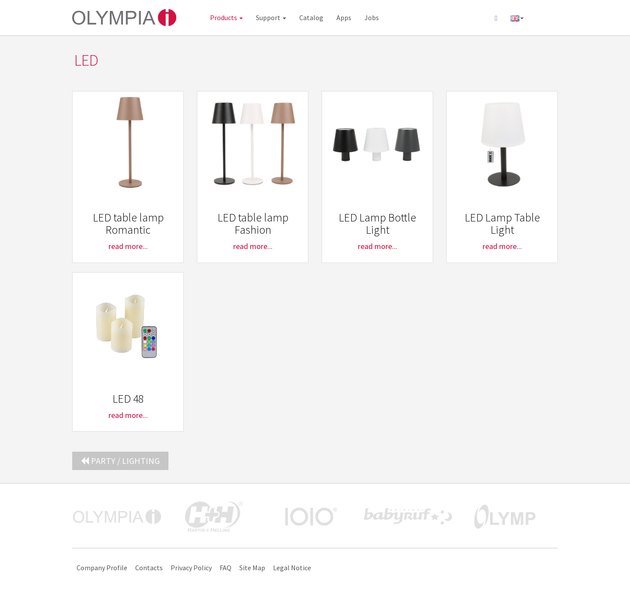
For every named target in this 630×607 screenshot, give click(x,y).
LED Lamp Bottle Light (377, 223)
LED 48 (128, 398)
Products (226, 17)
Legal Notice (292, 567)
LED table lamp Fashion (252, 223)
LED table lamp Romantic (128, 223)
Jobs (371, 17)
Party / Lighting (120, 460)
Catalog (311, 17)
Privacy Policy (191, 567)
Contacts (149, 567)
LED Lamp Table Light (502, 223)
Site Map (252, 567)
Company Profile (102, 567)
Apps (343, 17)
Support (271, 17)
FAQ (225, 567)
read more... (128, 246)
